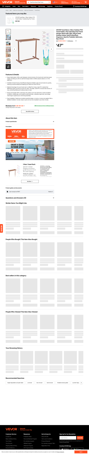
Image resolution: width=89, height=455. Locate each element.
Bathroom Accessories (18, 10)
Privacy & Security (46, 441)
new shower (39, 382)
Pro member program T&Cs (48, 443)
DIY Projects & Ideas (28, 448)
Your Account (9, 443)
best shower (50, 382)
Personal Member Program (30, 439)
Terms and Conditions (47, 439)
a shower (30, 382)
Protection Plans (28, 436)
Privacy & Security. (60, 451)
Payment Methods (10, 448)
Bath (11, 10)
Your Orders (9, 441)
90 (16, 107)
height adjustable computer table (15, 382)
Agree (81, 451)
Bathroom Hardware (29, 10)
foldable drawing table (62, 382)
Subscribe (80, 437)
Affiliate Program (28, 443)
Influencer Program (28, 445)
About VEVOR (45, 436)
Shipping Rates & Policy (11, 445)
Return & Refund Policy (11, 439)
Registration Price (46, 445)
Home (7, 10)
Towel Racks (37, 10)
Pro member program (29, 441)
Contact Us (8, 436)
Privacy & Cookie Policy (64, 442)
